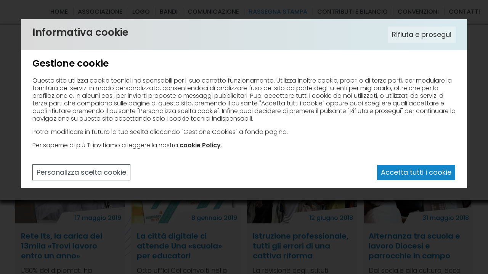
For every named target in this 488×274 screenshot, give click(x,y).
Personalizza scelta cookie (81, 172)
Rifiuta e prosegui (421, 34)
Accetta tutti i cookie (416, 172)
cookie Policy (200, 145)
